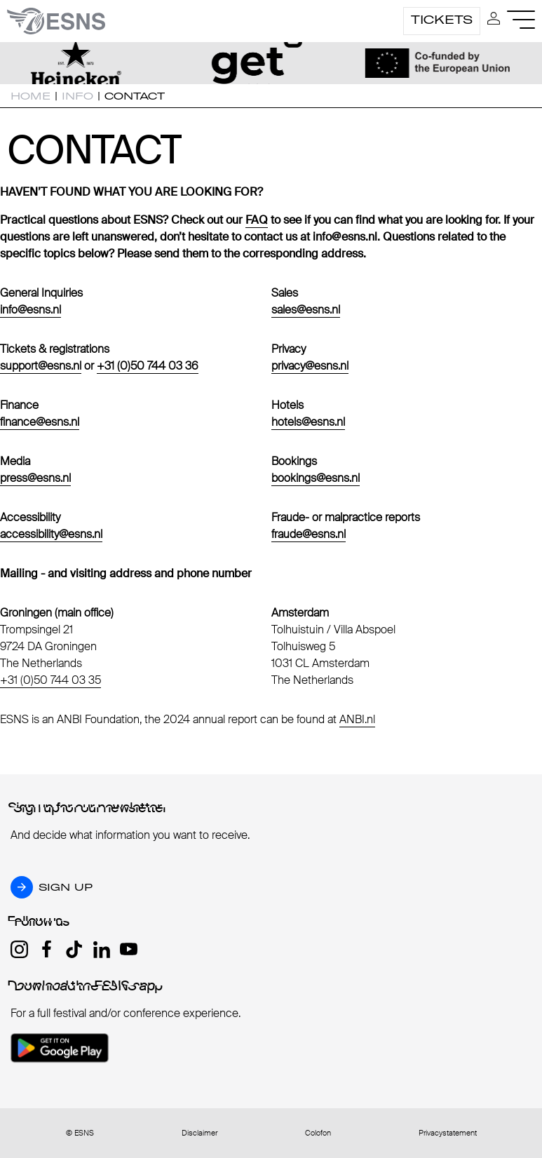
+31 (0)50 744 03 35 (50, 680)
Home (30, 96)
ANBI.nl (357, 719)
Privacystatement (448, 1133)
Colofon (318, 1133)
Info (77, 96)
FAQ (256, 220)
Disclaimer (199, 1133)
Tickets (442, 20)
